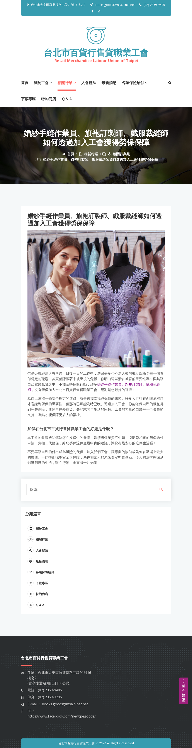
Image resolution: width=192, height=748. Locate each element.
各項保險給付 (135, 82)
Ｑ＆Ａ (66, 98)
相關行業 (67, 82)
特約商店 (48, 98)
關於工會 (43, 82)
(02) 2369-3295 (50, 697)
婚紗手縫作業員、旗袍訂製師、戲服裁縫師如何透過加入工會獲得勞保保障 (97, 159)
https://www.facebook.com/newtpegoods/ (61, 716)
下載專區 (28, 98)
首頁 (24, 82)
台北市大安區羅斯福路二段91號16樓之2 (58, 5)
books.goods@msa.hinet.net (112, 5)
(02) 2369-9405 (152, 5)
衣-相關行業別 (116, 154)
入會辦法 (88, 82)
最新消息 (109, 82)
